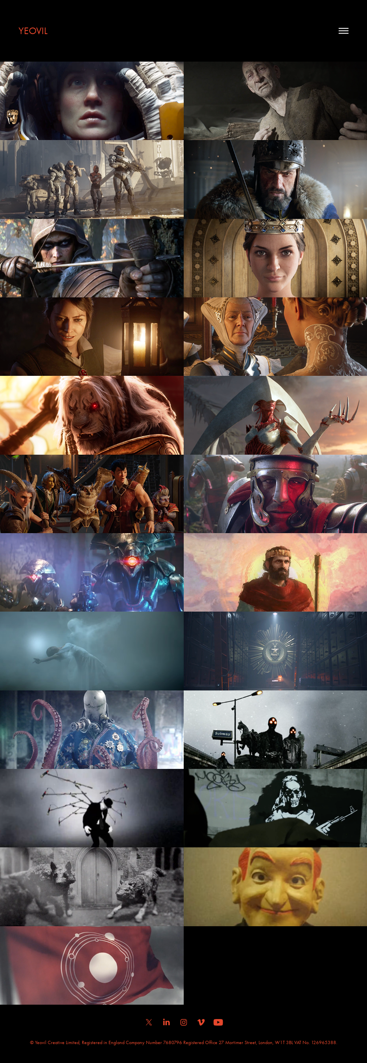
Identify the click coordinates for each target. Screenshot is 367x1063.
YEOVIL (33, 31)
